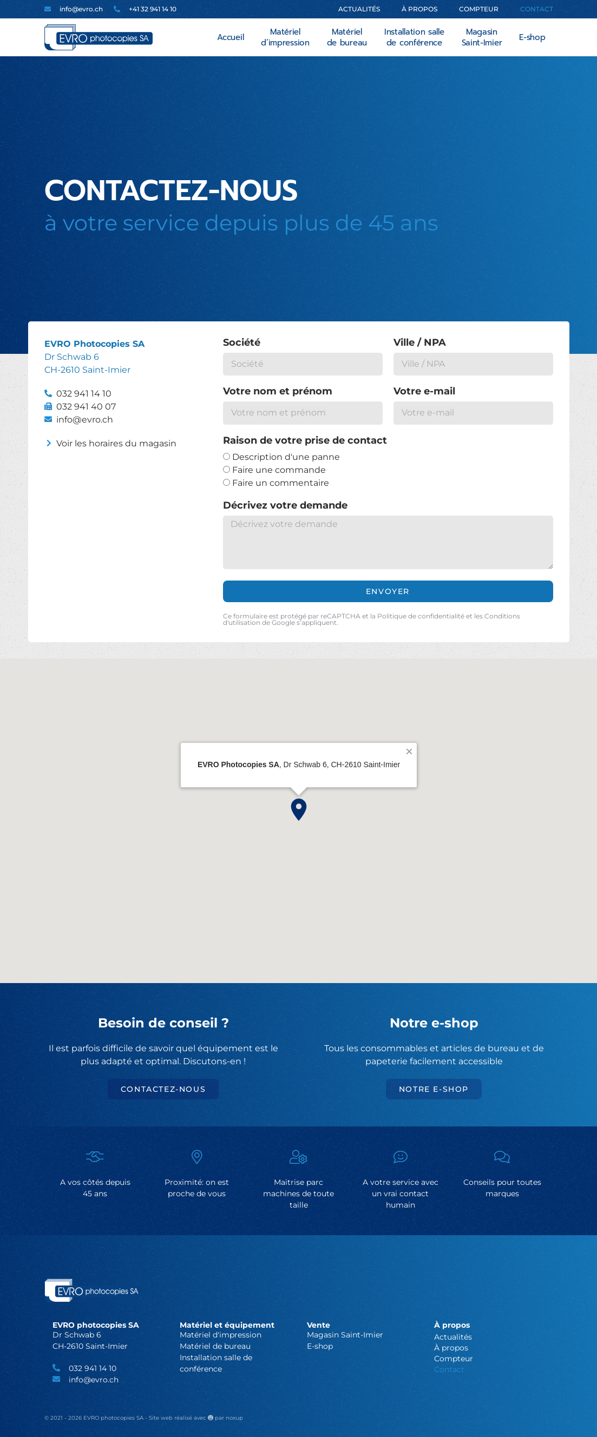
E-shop (532, 37)
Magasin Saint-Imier (482, 37)
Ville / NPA (419, 343)
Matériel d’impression (285, 37)
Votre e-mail (424, 391)
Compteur (478, 9)
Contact (536, 9)
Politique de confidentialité (420, 616)
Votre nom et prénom (277, 391)
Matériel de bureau (347, 37)
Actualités (359, 9)
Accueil (230, 37)
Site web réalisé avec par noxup (196, 1417)
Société (241, 343)
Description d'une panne (286, 457)
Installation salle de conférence (414, 37)
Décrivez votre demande (285, 505)
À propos (419, 9)
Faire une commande (279, 470)
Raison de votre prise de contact (305, 441)
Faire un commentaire (280, 483)
